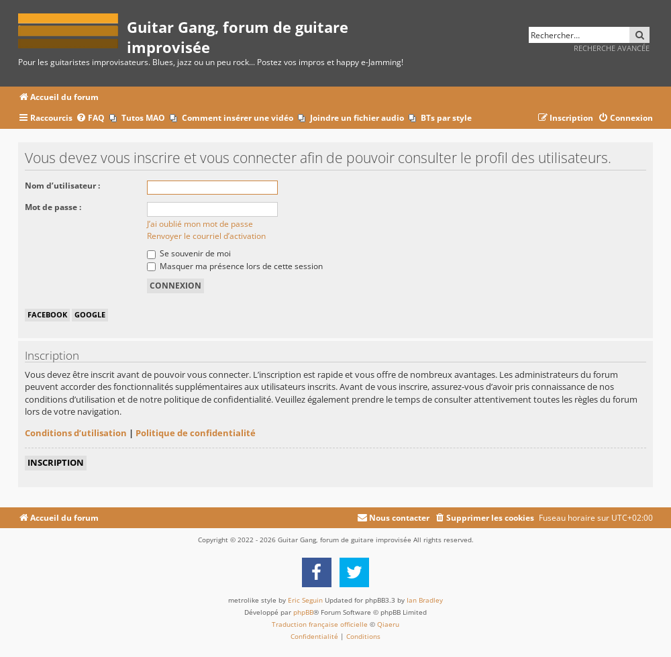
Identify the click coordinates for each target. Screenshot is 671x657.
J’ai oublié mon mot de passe (200, 224)
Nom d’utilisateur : (62, 185)
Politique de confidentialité (196, 433)
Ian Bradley (425, 600)
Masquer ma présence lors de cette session (235, 266)
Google (89, 314)
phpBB (303, 612)
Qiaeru (388, 624)
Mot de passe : (53, 207)
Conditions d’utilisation (76, 433)
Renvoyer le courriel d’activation (206, 236)
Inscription (56, 462)
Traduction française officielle (320, 624)
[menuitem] (90, 118)
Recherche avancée (612, 48)
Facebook (47, 314)
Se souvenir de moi (189, 253)
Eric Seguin (305, 600)
